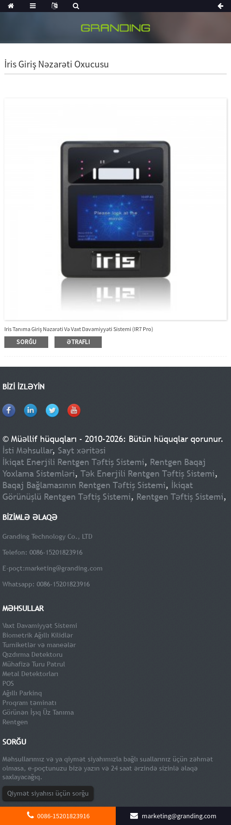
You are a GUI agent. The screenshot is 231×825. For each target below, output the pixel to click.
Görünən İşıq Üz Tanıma (38, 712)
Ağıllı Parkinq (22, 693)
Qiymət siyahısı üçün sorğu (48, 793)
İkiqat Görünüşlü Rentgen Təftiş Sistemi (97, 490)
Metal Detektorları (30, 673)
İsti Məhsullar (27, 450)
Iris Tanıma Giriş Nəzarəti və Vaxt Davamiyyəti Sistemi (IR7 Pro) (78, 329)
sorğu (26, 342)
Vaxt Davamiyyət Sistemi (39, 625)
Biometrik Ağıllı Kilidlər (37, 635)
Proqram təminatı (29, 702)
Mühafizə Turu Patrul (33, 664)
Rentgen (15, 722)
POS (8, 683)
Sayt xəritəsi (82, 450)
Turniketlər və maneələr (39, 644)
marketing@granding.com (64, 568)
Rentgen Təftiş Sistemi (179, 496)
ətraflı (78, 342)
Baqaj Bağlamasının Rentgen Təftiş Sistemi (83, 485)
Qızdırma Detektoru (32, 654)
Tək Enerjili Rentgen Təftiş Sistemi (148, 473)
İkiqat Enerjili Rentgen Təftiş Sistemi (73, 461)
